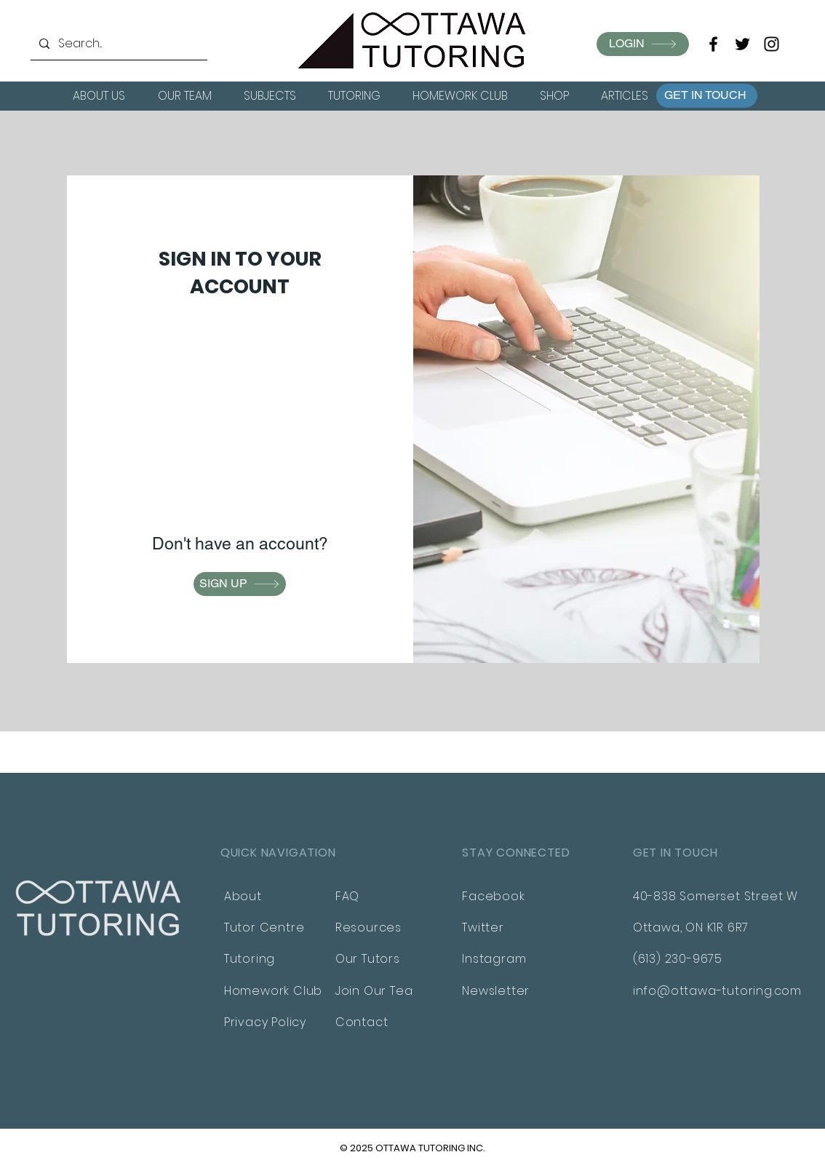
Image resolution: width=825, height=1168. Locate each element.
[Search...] (117, 44)
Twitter (483, 927)
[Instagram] (771, 44)
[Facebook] (713, 44)
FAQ (347, 896)
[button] (706, 96)
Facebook (493, 896)
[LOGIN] (643, 44)
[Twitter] (742, 44)
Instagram (494, 958)
